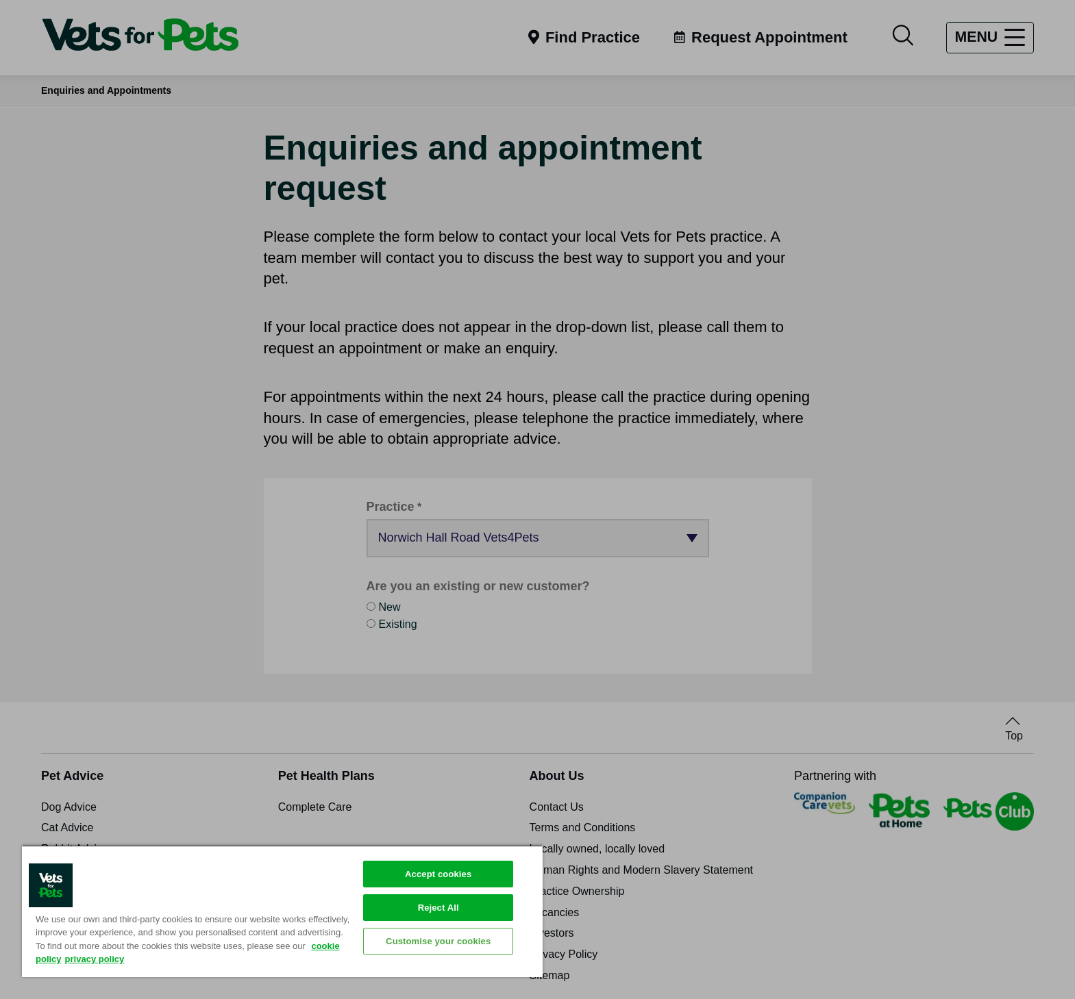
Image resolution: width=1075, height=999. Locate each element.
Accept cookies (438, 874)
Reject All (438, 907)
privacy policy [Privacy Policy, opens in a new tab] (95, 959)
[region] (282, 911)
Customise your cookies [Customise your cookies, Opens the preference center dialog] (438, 941)
